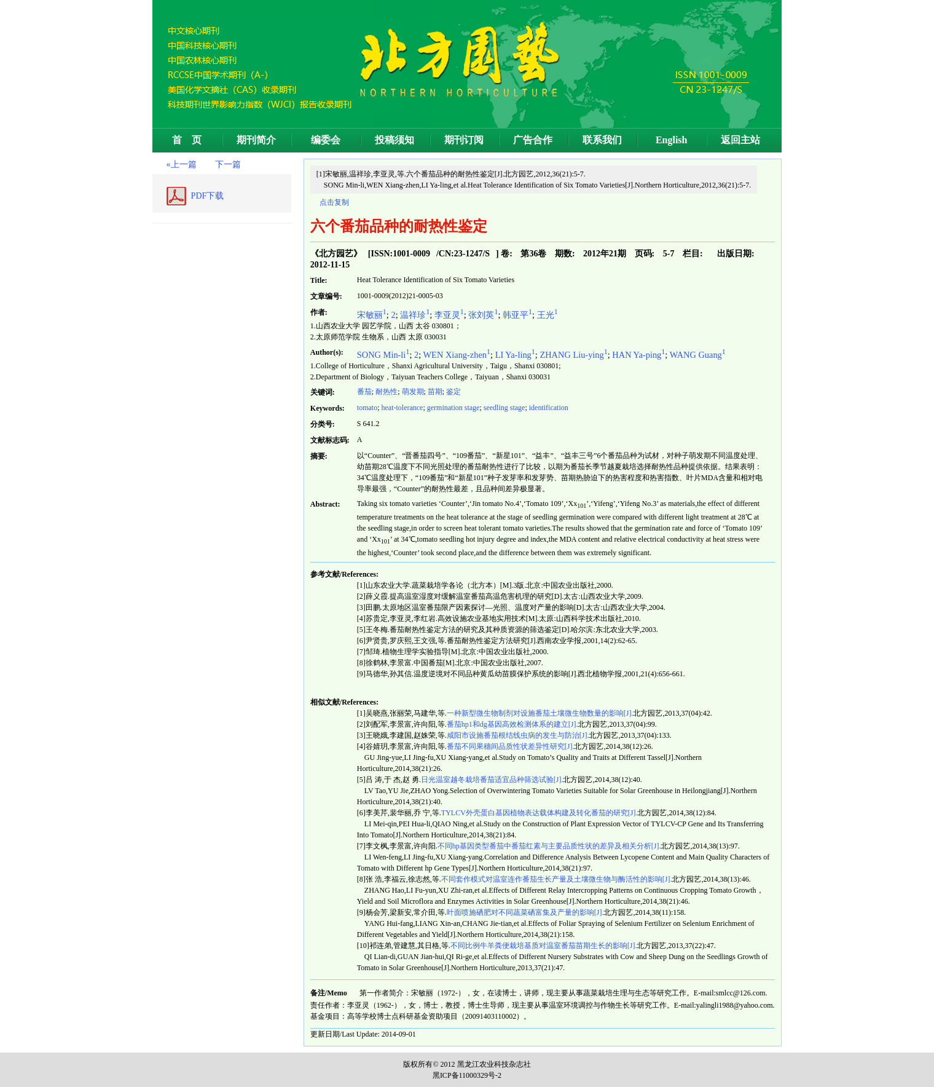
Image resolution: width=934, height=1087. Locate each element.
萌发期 (413, 391)
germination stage (453, 407)
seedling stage (504, 407)
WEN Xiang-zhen (457, 355)
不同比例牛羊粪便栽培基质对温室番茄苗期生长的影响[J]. (543, 945)
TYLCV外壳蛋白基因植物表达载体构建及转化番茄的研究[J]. (539, 812)
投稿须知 (394, 140)
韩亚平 (517, 315)
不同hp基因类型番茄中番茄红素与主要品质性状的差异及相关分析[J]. (549, 846)
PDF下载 (207, 195)
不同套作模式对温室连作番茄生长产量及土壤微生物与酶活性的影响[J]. (556, 879)
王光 (547, 315)
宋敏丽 (372, 315)
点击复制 (334, 202)
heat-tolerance (402, 407)
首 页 (187, 140)
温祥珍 (415, 315)
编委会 (325, 140)
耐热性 (386, 391)
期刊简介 (256, 140)
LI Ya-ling (515, 355)
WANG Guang (698, 355)
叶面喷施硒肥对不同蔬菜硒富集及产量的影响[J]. (525, 912)
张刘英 (483, 315)
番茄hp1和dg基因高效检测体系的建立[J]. (512, 724)
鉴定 (453, 391)
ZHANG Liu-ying (573, 355)
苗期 (435, 391)
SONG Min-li (383, 355)
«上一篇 (182, 164)
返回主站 (740, 140)
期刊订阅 (464, 140)
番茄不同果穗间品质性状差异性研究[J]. (511, 746)
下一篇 (228, 164)
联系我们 (602, 140)
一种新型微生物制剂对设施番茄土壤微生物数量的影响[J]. (540, 713)
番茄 (364, 391)
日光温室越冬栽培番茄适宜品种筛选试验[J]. (492, 779)
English (672, 140)
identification (548, 407)
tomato (367, 407)
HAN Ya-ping (638, 355)
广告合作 (532, 140)
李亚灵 (449, 315)
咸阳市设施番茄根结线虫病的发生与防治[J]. (518, 735)
